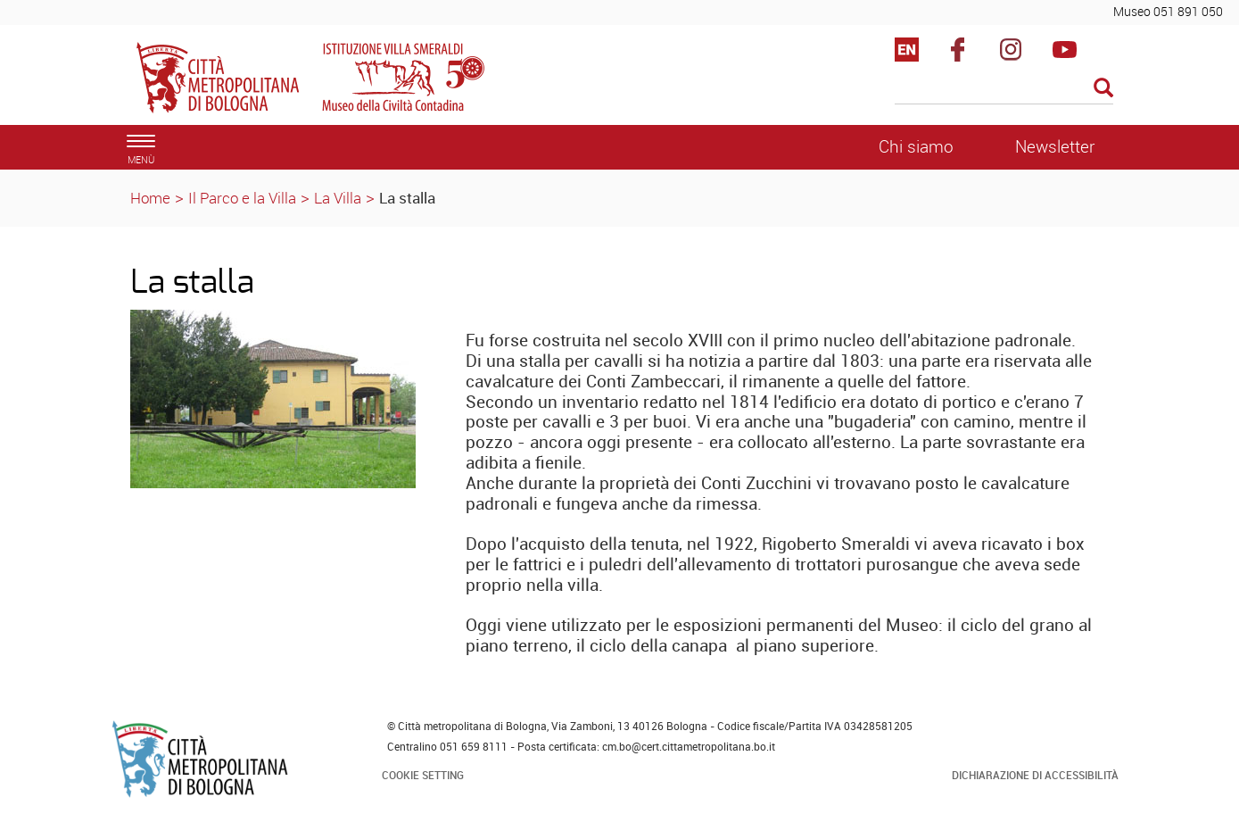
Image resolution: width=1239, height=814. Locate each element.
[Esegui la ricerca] (1103, 89)
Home (150, 197)
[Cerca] (1004, 89)
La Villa (337, 197)
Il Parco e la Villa (242, 197)
